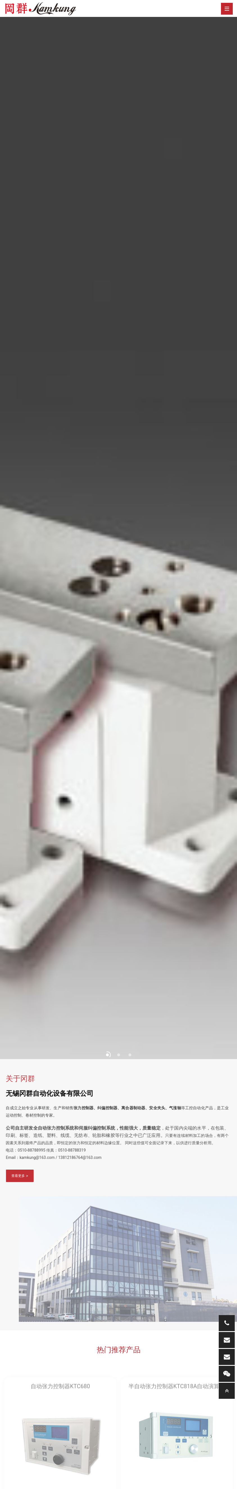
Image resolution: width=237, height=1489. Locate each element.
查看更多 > (16, 1176)
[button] (107, 1054)
